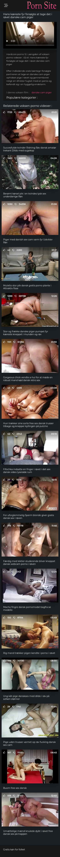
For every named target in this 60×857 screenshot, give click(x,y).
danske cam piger (42, 92)
